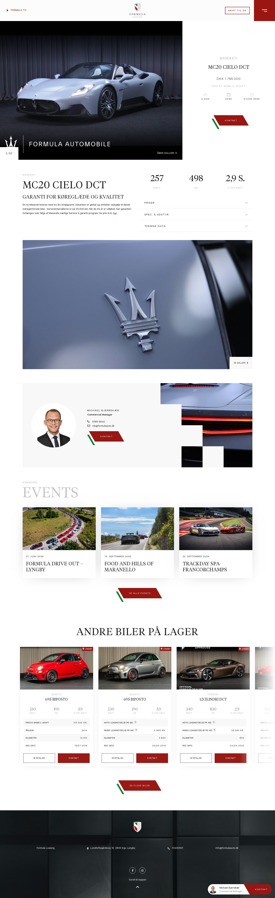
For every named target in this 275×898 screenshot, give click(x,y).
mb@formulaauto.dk (100, 426)
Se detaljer (39, 758)
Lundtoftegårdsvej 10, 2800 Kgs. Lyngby (111, 848)
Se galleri (239, 363)
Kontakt (74, 758)
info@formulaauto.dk (227, 848)
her (115, 213)
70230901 (175, 848)
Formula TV (16, 10)
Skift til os (237, 11)
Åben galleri (165, 153)
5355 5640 (96, 421)
